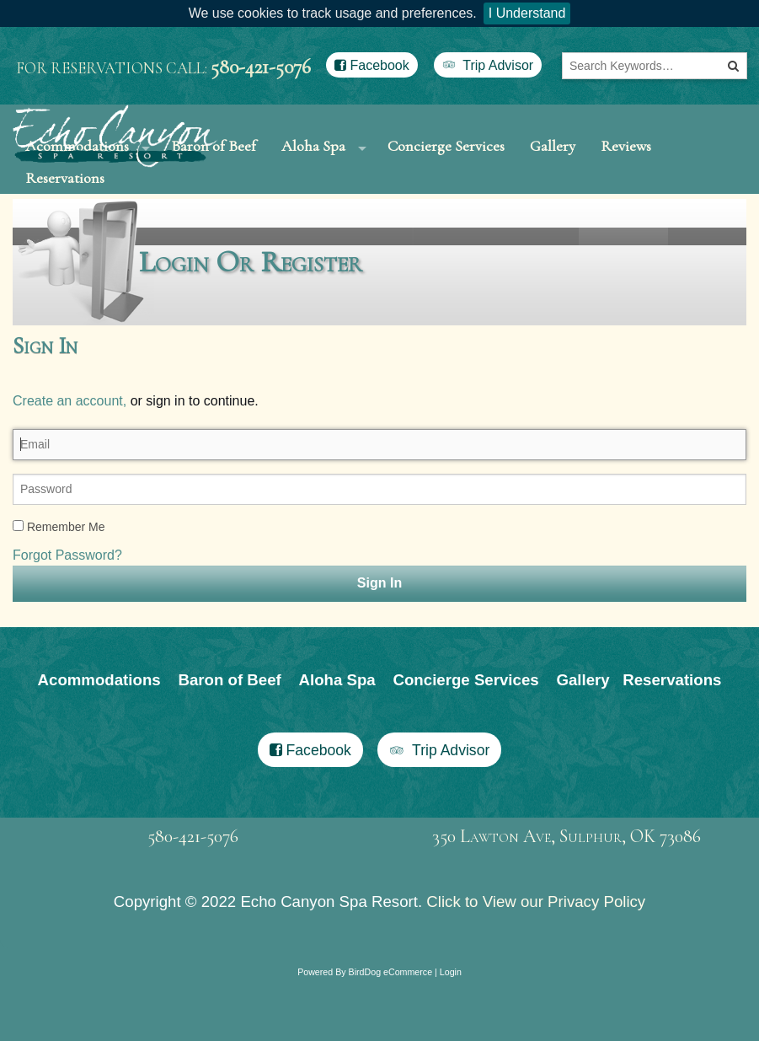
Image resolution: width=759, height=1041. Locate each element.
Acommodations (99, 741)
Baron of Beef (229, 741)
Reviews (626, 161)
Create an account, (69, 462)
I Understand (527, 13)
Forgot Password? (67, 616)
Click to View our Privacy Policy (535, 964)
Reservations (64, 224)
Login (451, 1034)
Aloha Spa (313, 161)
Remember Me (58, 588)
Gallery (552, 161)
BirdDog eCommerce (391, 1034)
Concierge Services (446, 161)
